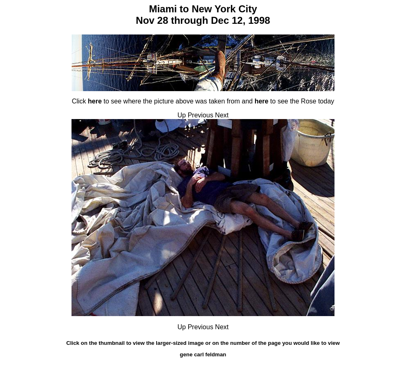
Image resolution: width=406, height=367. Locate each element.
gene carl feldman (203, 354)
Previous (200, 115)
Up (182, 115)
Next (221, 115)
